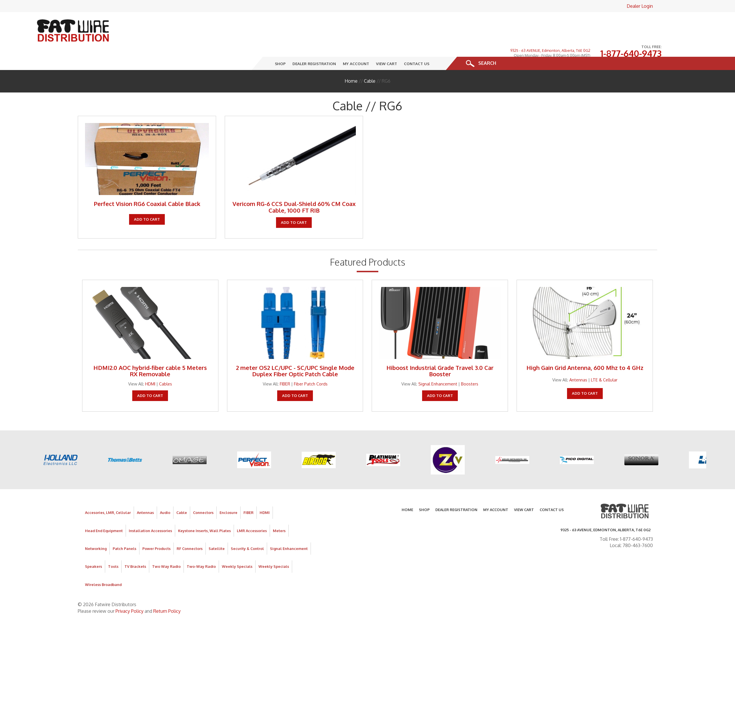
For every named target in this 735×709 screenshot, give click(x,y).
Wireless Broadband (103, 566)
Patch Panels (124, 530)
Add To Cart (147, 200)
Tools (113, 548)
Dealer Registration (314, 45)
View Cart (386, 45)
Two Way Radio (166, 548)
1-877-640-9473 (631, 25)
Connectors (203, 494)
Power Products (156, 530)
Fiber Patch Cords (311, 365)
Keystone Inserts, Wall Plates (204, 512)
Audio (165, 494)
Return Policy (167, 592)
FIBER (285, 365)
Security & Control (247, 530)
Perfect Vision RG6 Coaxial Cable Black (147, 185)
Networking (96, 530)
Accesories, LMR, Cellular (108, 494)
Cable (369, 62)
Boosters (469, 365)
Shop (280, 45)
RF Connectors (190, 530)
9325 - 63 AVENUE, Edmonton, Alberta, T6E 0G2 (550, 22)
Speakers (93, 548)
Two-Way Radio (201, 548)
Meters (279, 512)
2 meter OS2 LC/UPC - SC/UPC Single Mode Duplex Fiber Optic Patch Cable (295, 352)
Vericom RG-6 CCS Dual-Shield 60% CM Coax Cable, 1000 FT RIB (294, 189)
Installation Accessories (150, 512)
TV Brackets (135, 548)
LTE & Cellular (604, 361)
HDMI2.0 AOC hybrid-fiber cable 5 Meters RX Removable (150, 352)
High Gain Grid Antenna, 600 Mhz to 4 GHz (584, 349)
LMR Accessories (252, 512)
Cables (165, 365)
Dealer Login (640, 6)
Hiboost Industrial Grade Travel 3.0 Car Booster (440, 352)
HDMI (150, 365)
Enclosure (228, 494)
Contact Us (416, 45)
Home (351, 62)
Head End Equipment (104, 512)
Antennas (578, 361)
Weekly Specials (237, 548)
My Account (356, 45)
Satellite (217, 530)
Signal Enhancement (437, 365)
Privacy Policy (129, 592)
